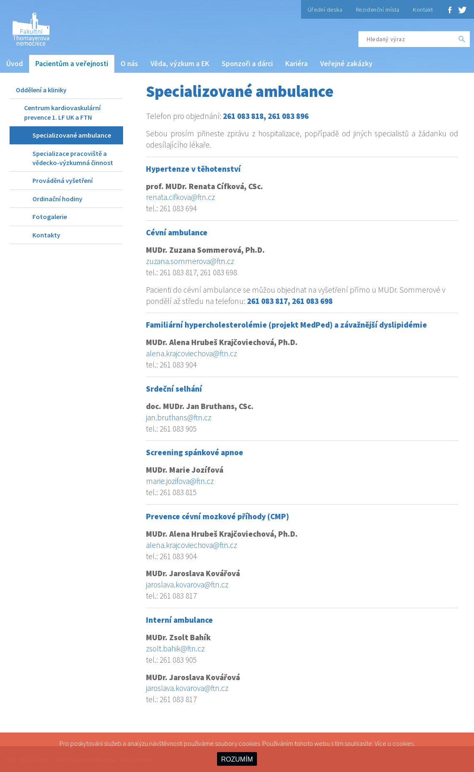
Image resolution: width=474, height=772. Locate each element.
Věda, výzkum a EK (180, 63)
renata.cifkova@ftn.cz (180, 197)
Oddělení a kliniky (41, 90)
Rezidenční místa (378, 9)
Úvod (14, 63)
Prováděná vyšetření (62, 180)
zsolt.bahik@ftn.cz (175, 649)
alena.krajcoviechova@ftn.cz (191, 353)
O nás (129, 63)
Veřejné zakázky (346, 63)
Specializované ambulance (71, 135)
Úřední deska (325, 9)
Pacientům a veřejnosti (71, 63)
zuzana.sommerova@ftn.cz (190, 261)
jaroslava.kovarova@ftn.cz (187, 584)
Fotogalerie (49, 216)
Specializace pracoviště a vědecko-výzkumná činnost (72, 158)
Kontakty (46, 235)
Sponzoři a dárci (247, 63)
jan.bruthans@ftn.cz (178, 417)
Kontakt (423, 9)
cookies (403, 743)
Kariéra (296, 63)
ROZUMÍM (237, 759)
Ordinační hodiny (57, 199)
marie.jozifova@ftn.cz (180, 481)
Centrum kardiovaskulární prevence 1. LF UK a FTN (62, 112)
